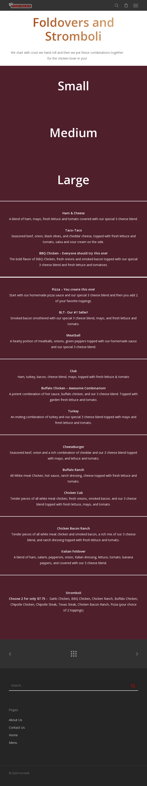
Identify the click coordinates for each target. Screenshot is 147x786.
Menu (13, 743)
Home (13, 735)
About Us (15, 720)
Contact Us (17, 727)
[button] (135, 5)
